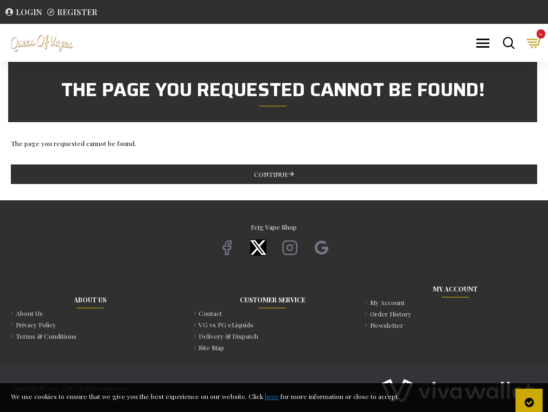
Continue (271, 174)
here (272, 396)
